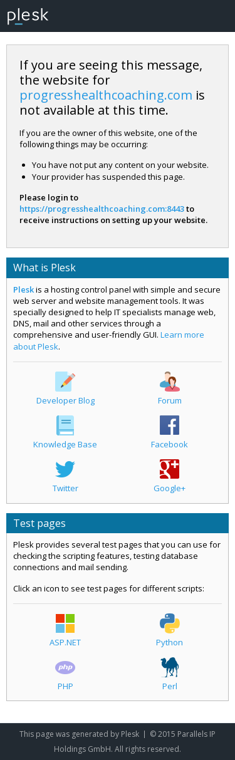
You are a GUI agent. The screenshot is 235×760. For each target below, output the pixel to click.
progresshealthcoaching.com (105, 94)
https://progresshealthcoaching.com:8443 (101, 208)
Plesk (23, 289)
